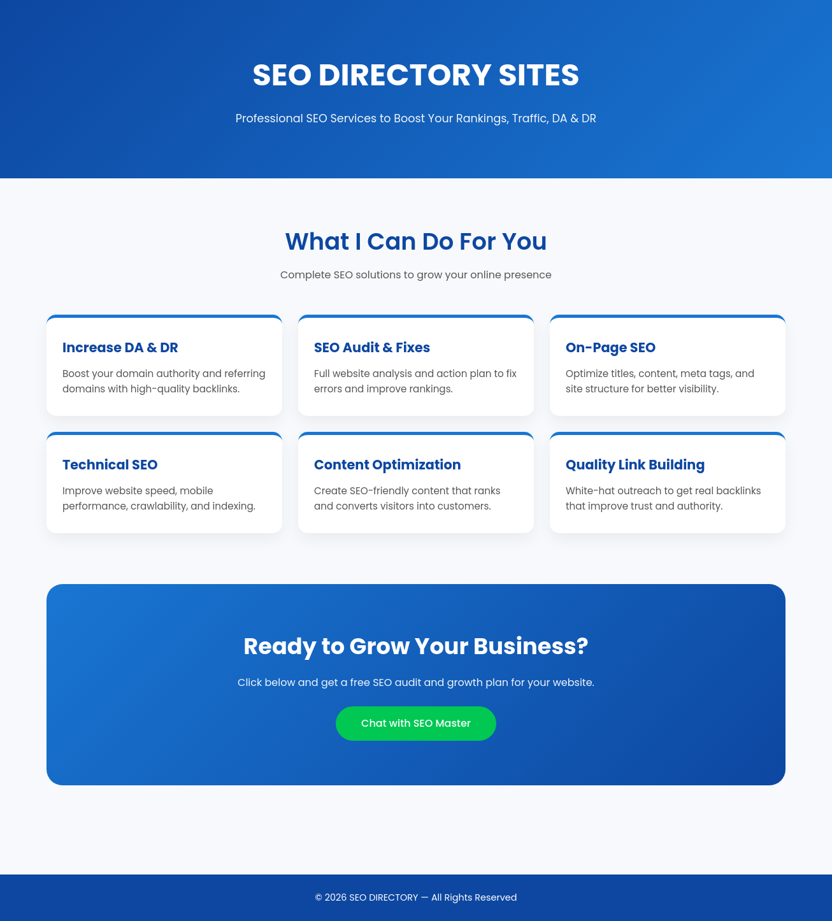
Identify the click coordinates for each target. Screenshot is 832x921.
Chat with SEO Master (416, 723)
